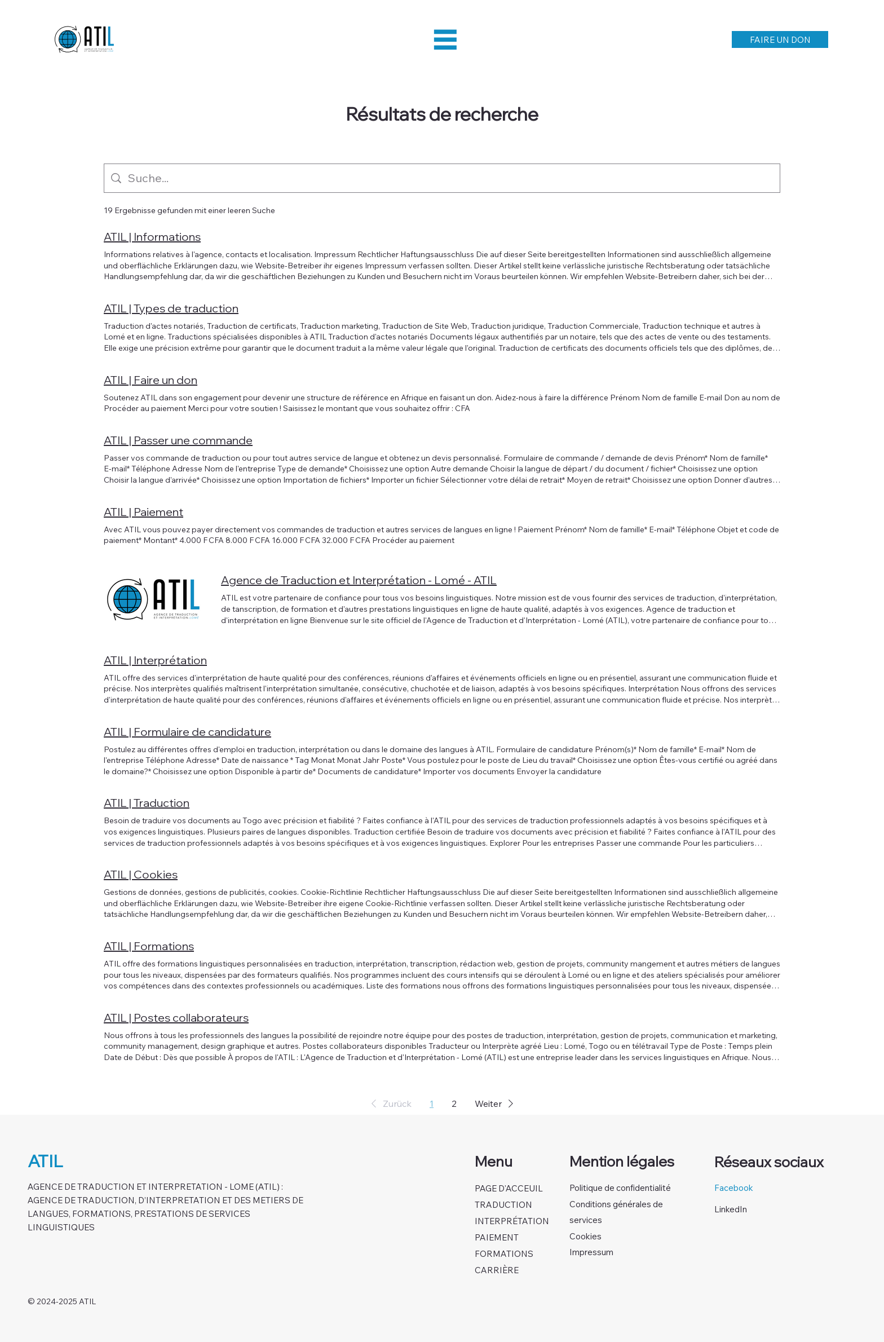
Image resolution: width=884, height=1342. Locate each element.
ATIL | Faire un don (150, 380)
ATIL (45, 1161)
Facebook (733, 1187)
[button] (389, 1103)
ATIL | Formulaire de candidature (187, 732)
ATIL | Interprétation (155, 660)
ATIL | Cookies (141, 874)
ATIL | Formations (149, 946)
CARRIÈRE (497, 1270)
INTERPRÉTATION (512, 1221)
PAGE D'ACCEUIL (509, 1188)
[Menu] (445, 39)
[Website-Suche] (450, 178)
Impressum (591, 1252)
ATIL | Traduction (146, 803)
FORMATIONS (504, 1253)
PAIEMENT (497, 1237)
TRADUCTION (503, 1204)
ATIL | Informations (152, 236)
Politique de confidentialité (620, 1187)
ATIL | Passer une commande (178, 440)
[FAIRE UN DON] (780, 39)
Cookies (585, 1236)
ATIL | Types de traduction (171, 308)
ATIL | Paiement (143, 512)
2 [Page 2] (454, 1103)
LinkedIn (730, 1209)
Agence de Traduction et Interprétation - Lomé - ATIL (359, 580)
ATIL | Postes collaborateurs (176, 1017)
